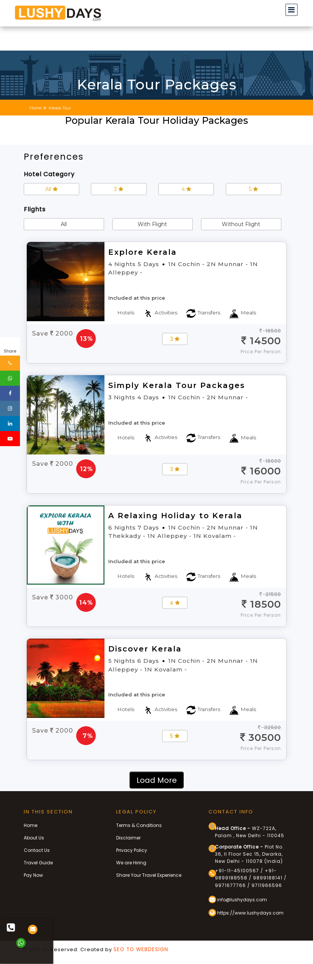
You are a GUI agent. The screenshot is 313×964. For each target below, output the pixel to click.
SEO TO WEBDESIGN (141, 949)
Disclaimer (128, 838)
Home (30, 825)
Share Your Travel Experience (148, 875)
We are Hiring (131, 862)
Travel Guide (38, 862)
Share (10, 351)
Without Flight (241, 224)
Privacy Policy (131, 850)
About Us (34, 838)
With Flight (152, 224)
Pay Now (33, 875)
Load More (157, 780)
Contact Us (37, 850)
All (51, 189)
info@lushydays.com (238, 899)
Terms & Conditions (139, 825)
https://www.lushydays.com (246, 912)
